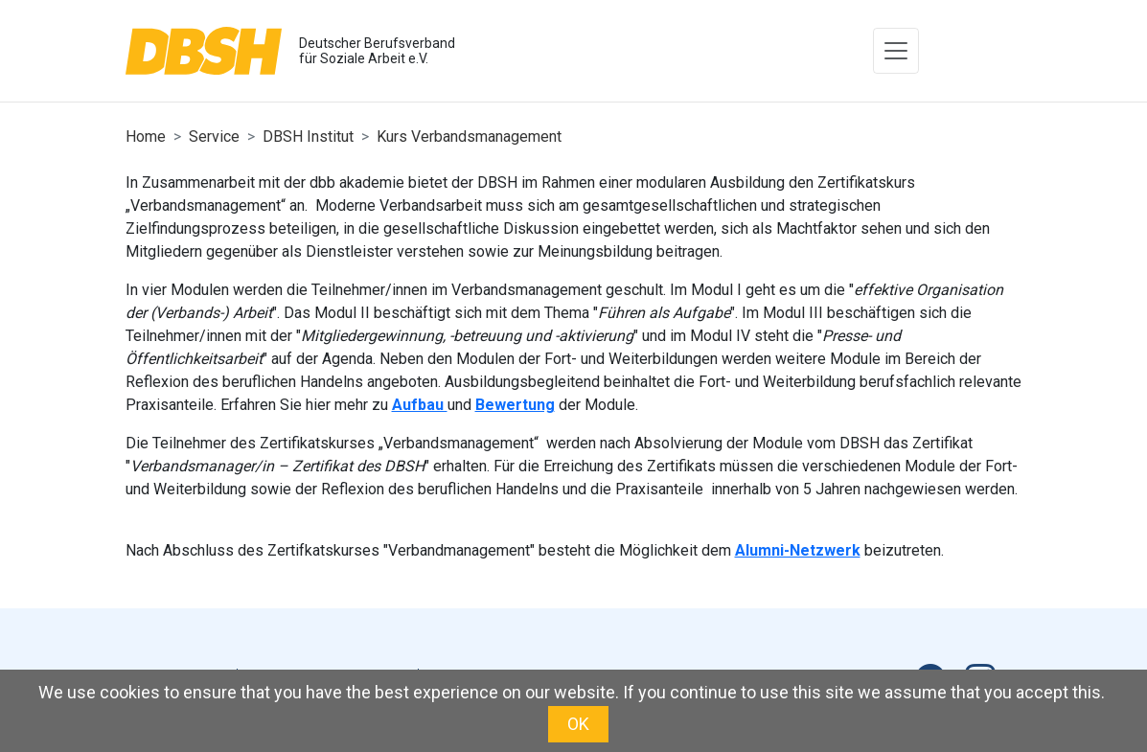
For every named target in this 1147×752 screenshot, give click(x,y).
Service (214, 136)
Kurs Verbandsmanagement (469, 136)
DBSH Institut (308, 136)
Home (146, 136)
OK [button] (578, 724)
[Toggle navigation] (896, 51)
